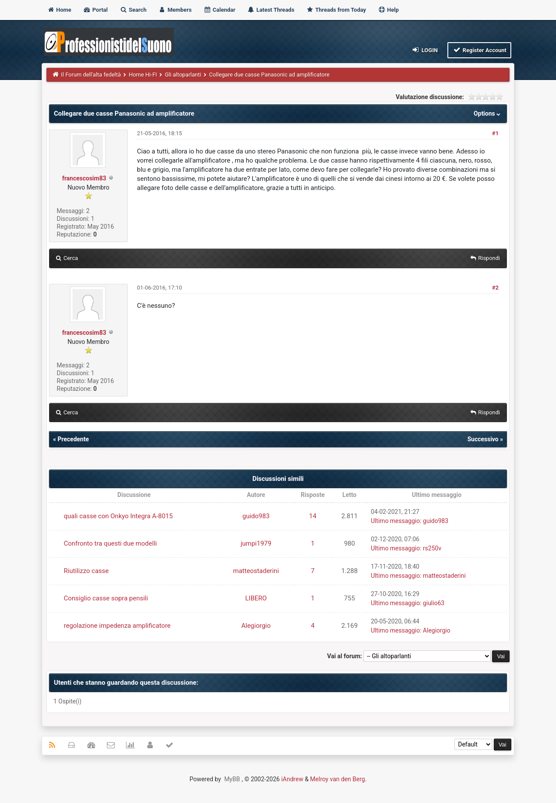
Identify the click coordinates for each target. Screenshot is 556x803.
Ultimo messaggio (395, 520)
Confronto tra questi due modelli (110, 543)
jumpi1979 (256, 543)
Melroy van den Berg (337, 779)
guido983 (256, 516)
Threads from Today (336, 10)
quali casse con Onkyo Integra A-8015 (118, 516)
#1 (495, 133)
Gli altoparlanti (183, 74)
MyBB (232, 779)
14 (312, 516)
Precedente (73, 439)
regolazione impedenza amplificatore (117, 626)
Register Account (479, 49)
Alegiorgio (256, 626)
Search (132, 10)
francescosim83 (84, 178)
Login (424, 49)
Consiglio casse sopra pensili (106, 598)
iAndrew (292, 779)
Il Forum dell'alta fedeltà (91, 74)
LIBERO (256, 598)
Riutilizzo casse (86, 571)
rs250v (432, 548)
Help (388, 10)
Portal (95, 10)
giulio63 (434, 603)
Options (488, 113)
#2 (495, 287)
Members (175, 10)
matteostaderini (256, 571)
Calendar (219, 10)
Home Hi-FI (143, 74)
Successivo (483, 439)
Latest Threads (271, 10)
